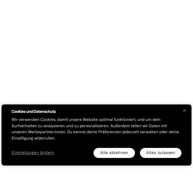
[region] (96, 134)
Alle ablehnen (114, 152)
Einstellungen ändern (33, 153)
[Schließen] (184, 110)
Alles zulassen (160, 152)
